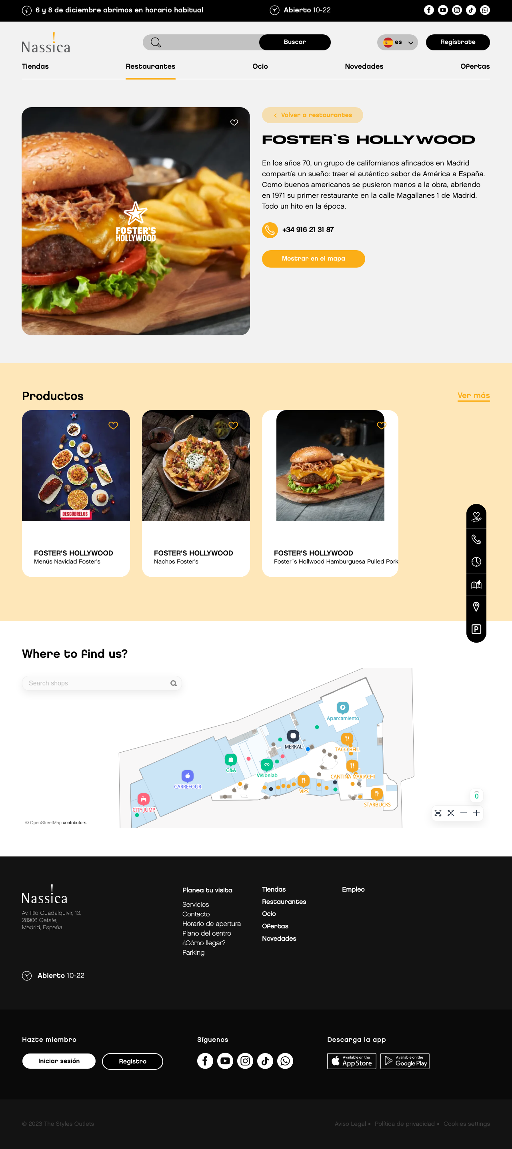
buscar (295, 42)
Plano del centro (206, 934)
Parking (193, 953)
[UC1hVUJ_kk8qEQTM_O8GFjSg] (443, 11)
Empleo (353, 890)
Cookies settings (467, 1124)
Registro (132, 1062)
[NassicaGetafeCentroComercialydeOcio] (429, 11)
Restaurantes (150, 67)
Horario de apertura (211, 924)
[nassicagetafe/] (457, 11)
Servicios (195, 905)
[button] (477, 796)
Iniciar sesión (59, 1061)
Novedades (364, 67)
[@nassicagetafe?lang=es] (471, 11)
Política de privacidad (405, 1124)
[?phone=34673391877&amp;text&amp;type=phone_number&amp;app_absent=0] (485, 11)
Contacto (196, 915)
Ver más (474, 396)
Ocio (260, 67)
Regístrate (458, 42)
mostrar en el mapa (313, 259)
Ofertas (475, 67)
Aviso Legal (350, 1124)
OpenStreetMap (46, 822)
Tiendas (35, 67)
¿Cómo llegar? (203, 943)
